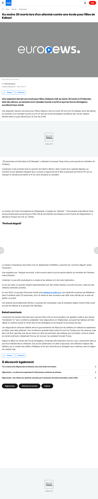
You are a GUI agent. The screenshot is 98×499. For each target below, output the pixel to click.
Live (92, 3)
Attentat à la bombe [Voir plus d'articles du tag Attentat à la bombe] (29, 386)
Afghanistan (23, 9)
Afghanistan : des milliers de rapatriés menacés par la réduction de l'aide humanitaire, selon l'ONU (40, 378)
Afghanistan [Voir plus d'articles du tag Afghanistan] (10, 386)
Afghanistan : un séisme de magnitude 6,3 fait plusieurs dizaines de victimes (31, 372)
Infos (7, 9)
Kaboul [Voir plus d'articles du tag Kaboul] (47, 386)
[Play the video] (49, 49)
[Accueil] (2, 9)
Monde (14, 9)
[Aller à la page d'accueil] (8, 3)
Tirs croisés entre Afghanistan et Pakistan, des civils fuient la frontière (29, 367)
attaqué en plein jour (52, 292)
